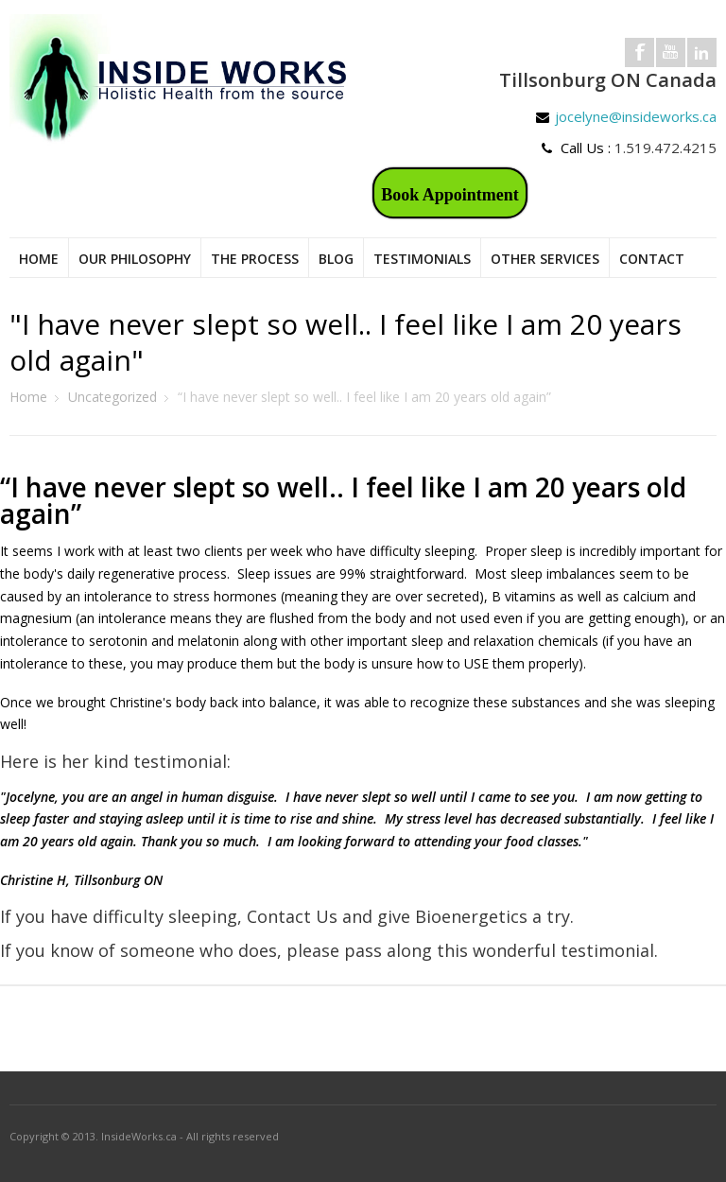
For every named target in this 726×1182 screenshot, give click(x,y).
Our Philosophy (134, 259)
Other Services (545, 259)
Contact (651, 259)
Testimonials (422, 259)
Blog (336, 259)
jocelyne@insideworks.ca (636, 116)
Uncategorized (112, 397)
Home (39, 259)
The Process (255, 259)
